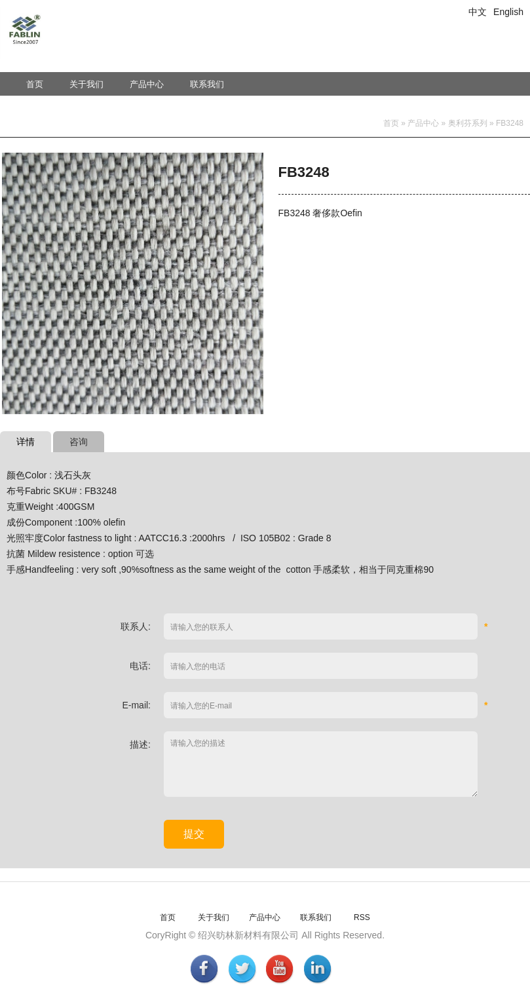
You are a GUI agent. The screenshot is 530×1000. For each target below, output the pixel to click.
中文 (477, 12)
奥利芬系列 (467, 123)
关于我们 (86, 84)
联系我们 (207, 84)
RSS (362, 917)
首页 (34, 84)
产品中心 (147, 84)
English (508, 12)
